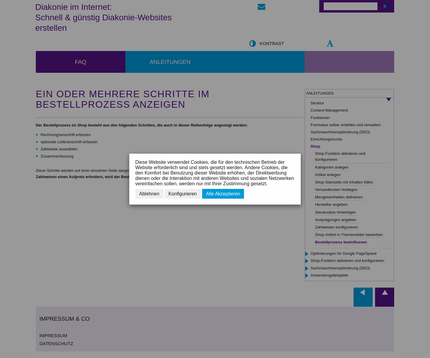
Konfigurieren (182, 193)
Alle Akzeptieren (223, 193)
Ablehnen (149, 193)
